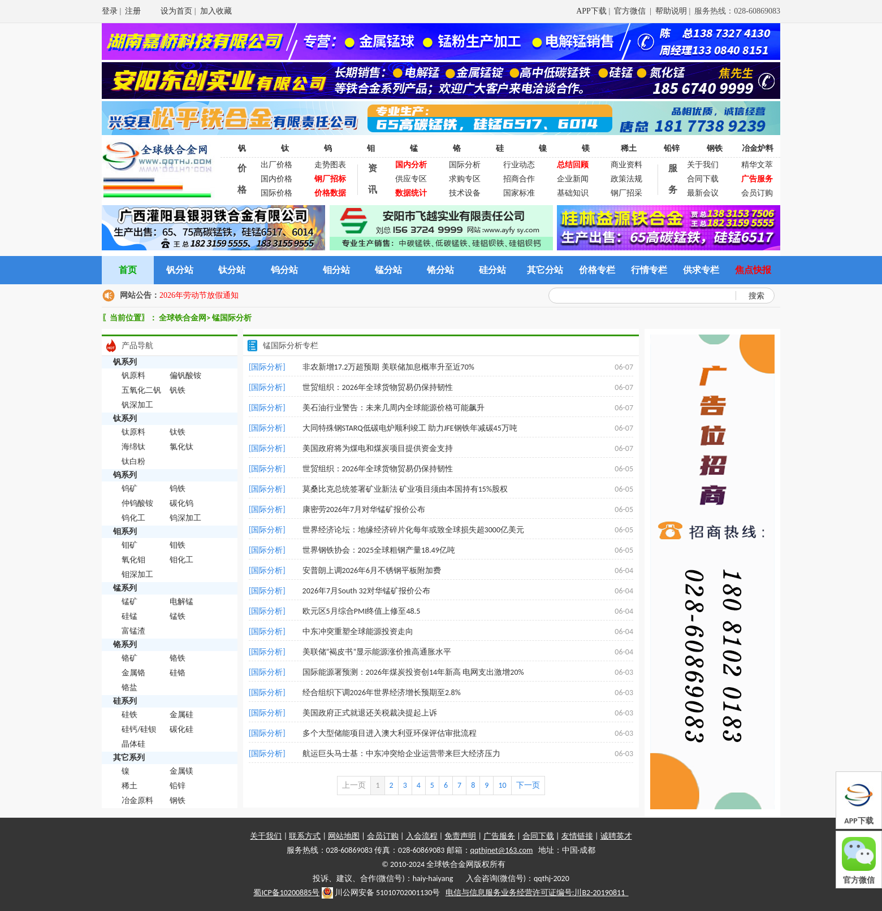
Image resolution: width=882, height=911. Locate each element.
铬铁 (177, 658)
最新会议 (703, 193)
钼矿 (129, 545)
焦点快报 (753, 269)
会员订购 (757, 193)
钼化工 (181, 560)
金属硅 (181, 714)
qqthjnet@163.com (501, 850)
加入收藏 (216, 11)
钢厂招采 (626, 193)
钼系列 (125, 531)
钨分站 (284, 269)
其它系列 (129, 757)
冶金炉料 (757, 148)
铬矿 (129, 658)
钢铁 (715, 148)
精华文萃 (757, 165)
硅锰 (129, 616)
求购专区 (465, 179)
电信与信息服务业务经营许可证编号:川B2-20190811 (537, 892)
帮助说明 (671, 11)
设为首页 (176, 11)
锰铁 (177, 616)
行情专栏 (649, 269)
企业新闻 (573, 179)
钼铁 (177, 545)
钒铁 (177, 390)
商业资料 (626, 165)
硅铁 (129, 714)
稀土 (629, 148)
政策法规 (626, 179)
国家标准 (519, 193)
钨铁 (177, 488)
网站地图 (344, 836)
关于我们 (703, 165)
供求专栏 (701, 269)
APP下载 (591, 11)
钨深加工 (185, 518)
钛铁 (177, 432)
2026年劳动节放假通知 (199, 295)
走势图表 (330, 165)
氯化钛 (181, 447)
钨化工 (133, 518)
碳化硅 (181, 729)
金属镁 (181, 771)
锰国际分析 (232, 318)
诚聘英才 (616, 836)
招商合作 (519, 179)
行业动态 (519, 165)
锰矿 (129, 601)
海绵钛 (133, 447)
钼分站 (336, 269)
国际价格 (276, 193)
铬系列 (125, 644)
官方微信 (631, 11)
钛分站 (231, 269)
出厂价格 (276, 165)
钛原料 (133, 432)
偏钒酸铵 (185, 375)
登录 (110, 11)
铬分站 (440, 269)
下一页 (528, 785)
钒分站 (179, 269)
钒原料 (133, 375)
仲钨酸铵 (137, 503)
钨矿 (129, 488)
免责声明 (460, 836)
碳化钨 (181, 503)
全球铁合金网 (182, 318)
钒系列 (125, 362)
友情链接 (577, 836)
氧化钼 (133, 560)
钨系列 (125, 475)
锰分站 (388, 269)
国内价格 (276, 179)
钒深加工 (137, 405)
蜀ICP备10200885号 (286, 892)
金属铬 (133, 673)
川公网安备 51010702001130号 (381, 893)
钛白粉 (133, 461)
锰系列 (125, 588)
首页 (128, 269)
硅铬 (177, 673)
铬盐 (129, 687)
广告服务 (499, 836)
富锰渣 (133, 631)
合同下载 (703, 179)
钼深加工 (137, 574)
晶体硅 (133, 744)
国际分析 (465, 165)
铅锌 (672, 148)
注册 (133, 11)
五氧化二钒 (141, 390)
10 (502, 785)
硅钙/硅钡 (139, 729)
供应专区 (411, 179)
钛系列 (125, 418)
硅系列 (125, 701)
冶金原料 (137, 800)
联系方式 (305, 836)
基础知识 (573, 193)
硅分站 (492, 269)
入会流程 (422, 836)
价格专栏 (597, 269)
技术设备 (465, 193)
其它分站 (545, 269)
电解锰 (181, 601)
